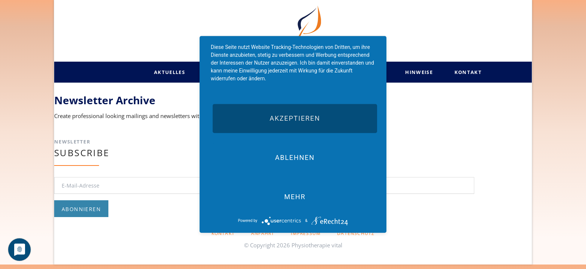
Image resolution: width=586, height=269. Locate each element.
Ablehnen (295, 157)
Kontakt (223, 233)
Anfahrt (262, 233)
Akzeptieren (294, 118)
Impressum (306, 233)
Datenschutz (355, 233)
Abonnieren (81, 209)
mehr (294, 197)
